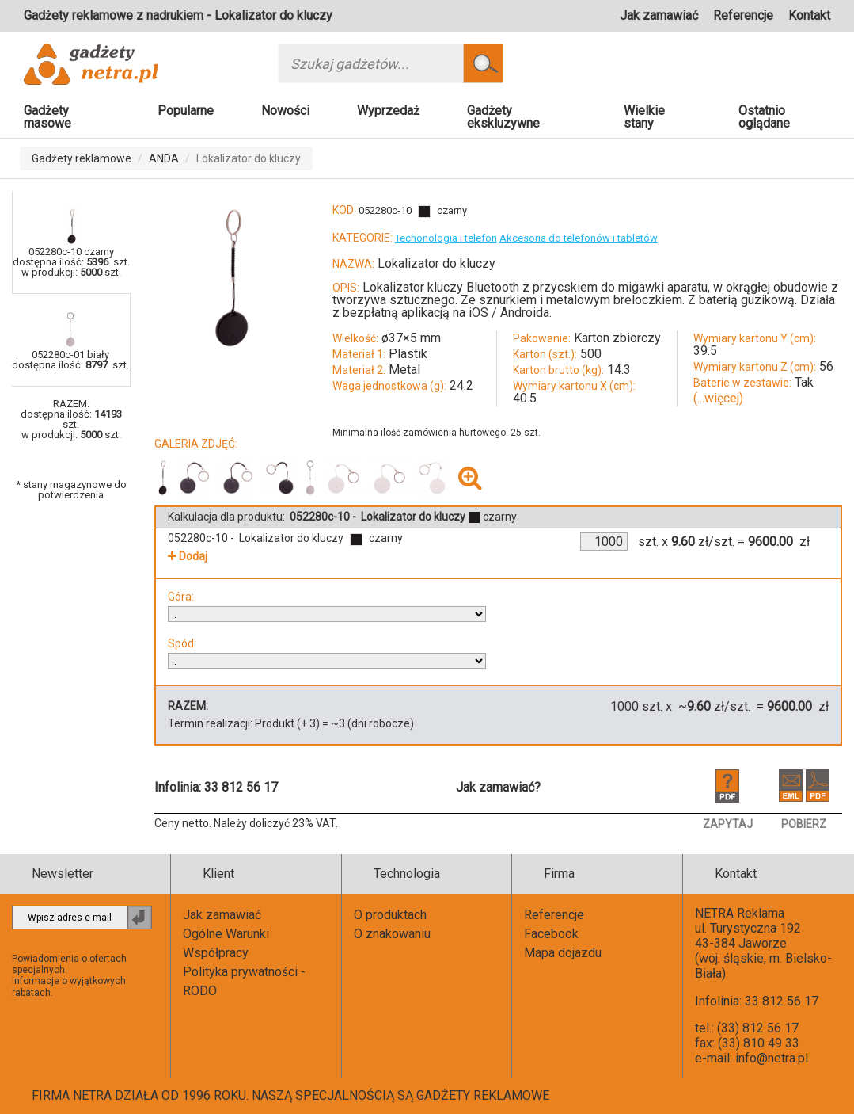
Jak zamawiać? (498, 787)
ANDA (164, 158)
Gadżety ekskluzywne (503, 117)
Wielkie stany (644, 117)
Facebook (551, 933)
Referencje (743, 15)
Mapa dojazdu (563, 952)
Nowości (285, 110)
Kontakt (809, 15)
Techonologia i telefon (446, 238)
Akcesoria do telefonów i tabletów (578, 238)
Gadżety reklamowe (81, 158)
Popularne (186, 110)
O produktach (390, 914)
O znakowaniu (392, 933)
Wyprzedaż (388, 110)
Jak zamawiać (659, 15)
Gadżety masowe (47, 117)
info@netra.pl (771, 1058)
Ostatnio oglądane (764, 117)
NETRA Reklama (739, 913)
